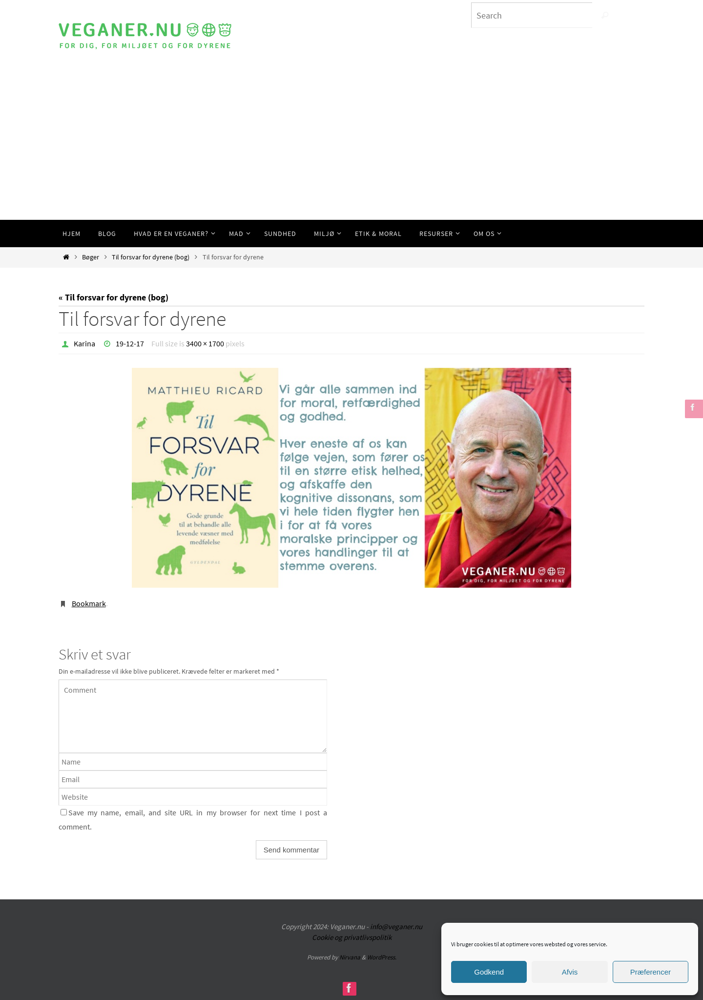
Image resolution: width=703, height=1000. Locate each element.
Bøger (90, 257)
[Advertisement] (351, 146)
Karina (84, 343)
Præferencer (650, 972)
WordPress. (381, 957)
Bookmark (89, 603)
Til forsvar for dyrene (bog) (150, 257)
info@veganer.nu (396, 926)
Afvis (570, 972)
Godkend (489, 972)
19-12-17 (130, 343)
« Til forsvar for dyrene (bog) (113, 297)
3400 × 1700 (205, 343)
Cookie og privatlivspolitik (352, 937)
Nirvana (349, 957)
